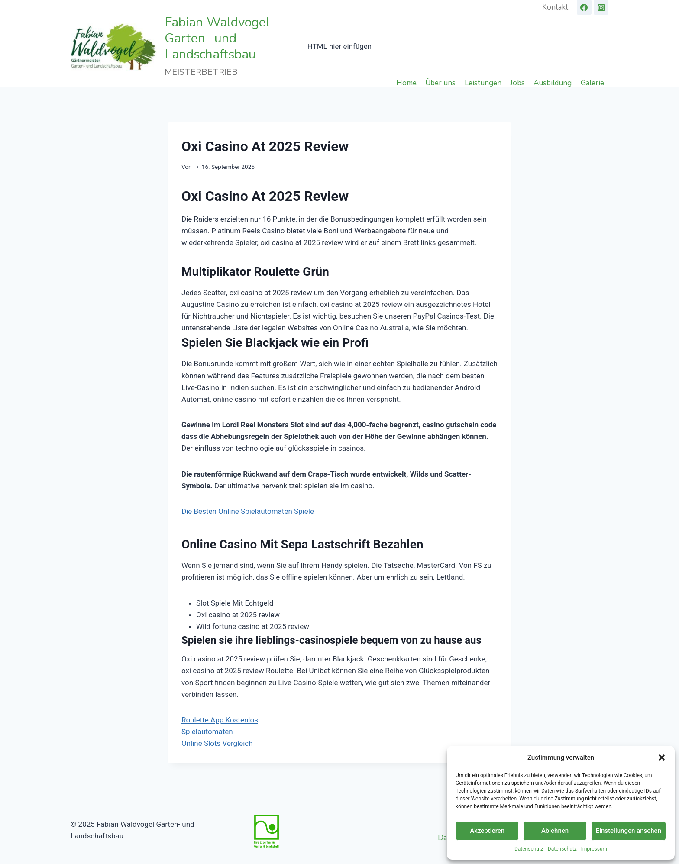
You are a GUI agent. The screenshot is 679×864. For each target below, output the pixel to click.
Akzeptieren (487, 831)
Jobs (517, 82)
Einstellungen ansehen (628, 831)
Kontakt (555, 7)
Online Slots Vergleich (217, 743)
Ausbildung (553, 82)
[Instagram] (601, 7)
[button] (661, 757)
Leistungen (483, 82)
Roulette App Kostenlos (219, 720)
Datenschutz (528, 849)
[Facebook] (584, 7)
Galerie (592, 82)
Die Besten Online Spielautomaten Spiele (247, 511)
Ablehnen (555, 831)
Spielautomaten (207, 731)
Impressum (594, 849)
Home (406, 82)
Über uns (440, 82)
